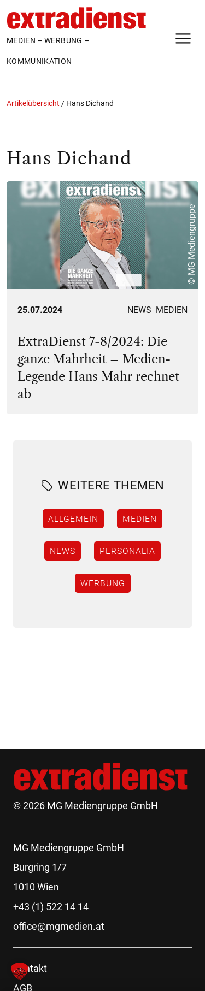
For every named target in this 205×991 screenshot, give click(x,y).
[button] (19, 971)
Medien (172, 310)
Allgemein (73, 518)
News (139, 310)
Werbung (102, 583)
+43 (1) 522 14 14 (51, 906)
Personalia (127, 551)
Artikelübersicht (33, 103)
